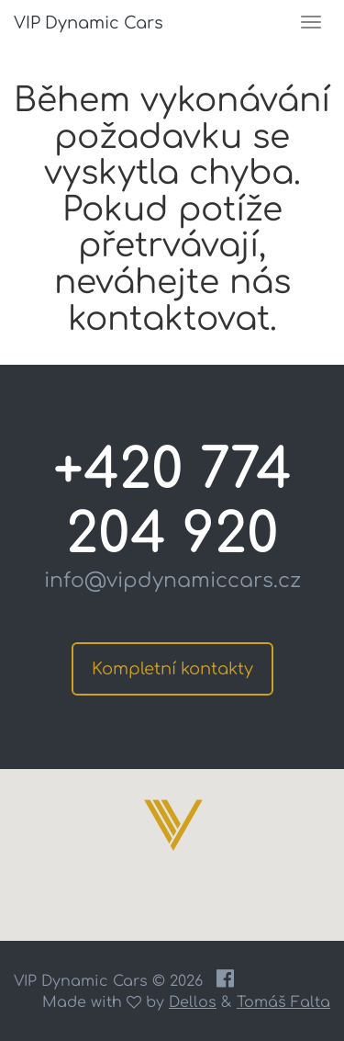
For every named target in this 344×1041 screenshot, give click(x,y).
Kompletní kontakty (172, 669)
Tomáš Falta (283, 1002)
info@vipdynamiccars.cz (172, 581)
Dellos (192, 1002)
